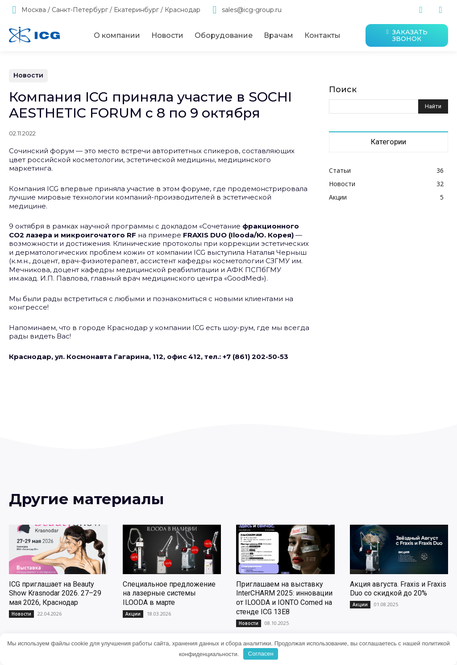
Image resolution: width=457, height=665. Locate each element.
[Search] (433, 106)
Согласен (261, 653)
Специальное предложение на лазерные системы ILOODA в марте (169, 595)
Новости (28, 75)
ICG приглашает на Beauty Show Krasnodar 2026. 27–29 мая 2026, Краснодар (55, 595)
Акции (133, 616)
